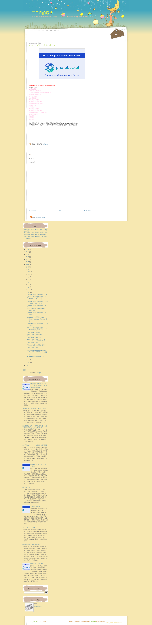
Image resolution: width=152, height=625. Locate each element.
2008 (27, 264)
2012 (27, 254)
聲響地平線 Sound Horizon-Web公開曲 (35, 234)
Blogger (39, 372)
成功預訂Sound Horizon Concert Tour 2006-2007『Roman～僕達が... (37, 352)
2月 (29, 359)
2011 (27, 257)
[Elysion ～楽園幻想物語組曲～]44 (36, 305)
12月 (29, 269)
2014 (27, 249)
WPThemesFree (100, 621)
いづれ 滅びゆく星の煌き (29, 527)
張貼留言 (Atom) (40, 217)
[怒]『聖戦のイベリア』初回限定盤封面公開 (34, 445)
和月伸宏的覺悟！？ (28, 487)
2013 (27, 252)
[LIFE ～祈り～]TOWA (33, 332)
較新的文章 (32, 210)
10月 (29, 274)
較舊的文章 (87, 210)
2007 (27, 267)
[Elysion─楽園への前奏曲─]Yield (36, 345)
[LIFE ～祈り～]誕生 (33, 347)
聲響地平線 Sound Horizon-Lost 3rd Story (35, 232)
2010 (27, 259)
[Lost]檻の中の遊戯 (35, 506)
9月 (29, 277)
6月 (29, 284)
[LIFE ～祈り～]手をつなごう (35, 337)
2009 (27, 262)
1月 (29, 362)
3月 (29, 292)
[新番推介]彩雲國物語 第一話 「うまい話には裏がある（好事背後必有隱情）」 (39, 385)
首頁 (60, 210)
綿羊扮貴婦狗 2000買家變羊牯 (31, 544)
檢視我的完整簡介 (38, 606)
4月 (29, 289)
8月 (29, 279)
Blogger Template (74, 621)
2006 (27, 365)
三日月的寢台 (42, 13)
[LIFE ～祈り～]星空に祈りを (42, 45)
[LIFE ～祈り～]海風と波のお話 (36, 340)
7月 (29, 282)
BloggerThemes (85, 621)
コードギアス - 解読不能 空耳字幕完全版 (34, 408)
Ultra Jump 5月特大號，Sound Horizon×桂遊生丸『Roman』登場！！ (37, 319)
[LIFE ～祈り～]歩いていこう (35, 342)
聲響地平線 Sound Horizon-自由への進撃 (35, 230)
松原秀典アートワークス (36, 564)
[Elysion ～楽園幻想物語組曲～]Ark (37, 294)
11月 (29, 272)
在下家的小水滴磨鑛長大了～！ (36, 356)
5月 (29, 287)
